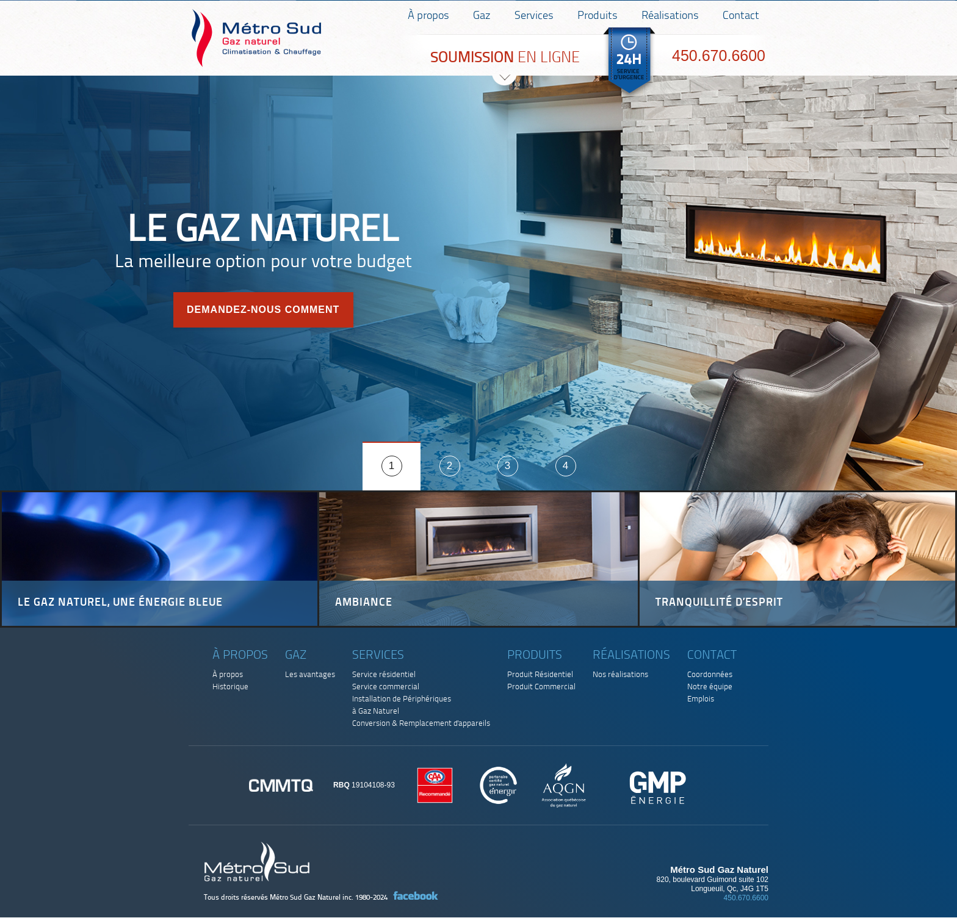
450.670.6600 (718, 55)
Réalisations (670, 16)
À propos (428, 16)
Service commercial (385, 687)
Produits (597, 16)
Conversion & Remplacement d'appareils (421, 724)
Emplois (700, 699)
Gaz (482, 16)
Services (534, 16)
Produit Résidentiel (540, 675)
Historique (230, 687)
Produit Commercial (541, 687)
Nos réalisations (620, 675)
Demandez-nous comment (263, 309)
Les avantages (310, 675)
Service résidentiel (384, 675)
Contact (741, 16)
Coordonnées (709, 675)
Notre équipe (709, 687)
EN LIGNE (505, 58)
